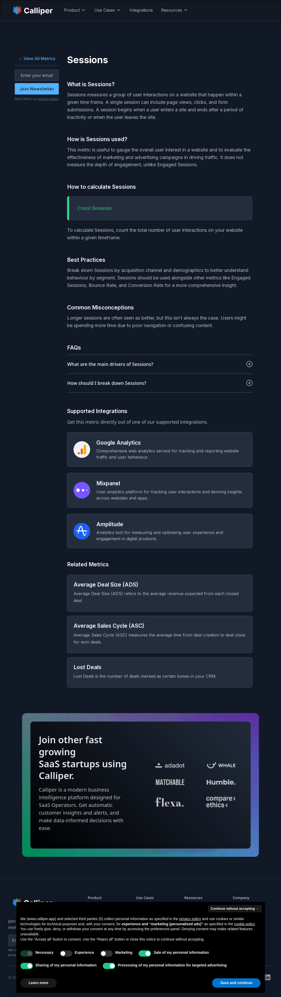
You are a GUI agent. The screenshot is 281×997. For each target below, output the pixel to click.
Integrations (141, 10)
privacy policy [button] (190, 919)
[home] (33, 10)
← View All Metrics (36, 58)
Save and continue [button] (236, 983)
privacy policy (48, 99)
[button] (75, 10)
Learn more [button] (38, 983)
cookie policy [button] (244, 924)
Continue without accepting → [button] (235, 909)
